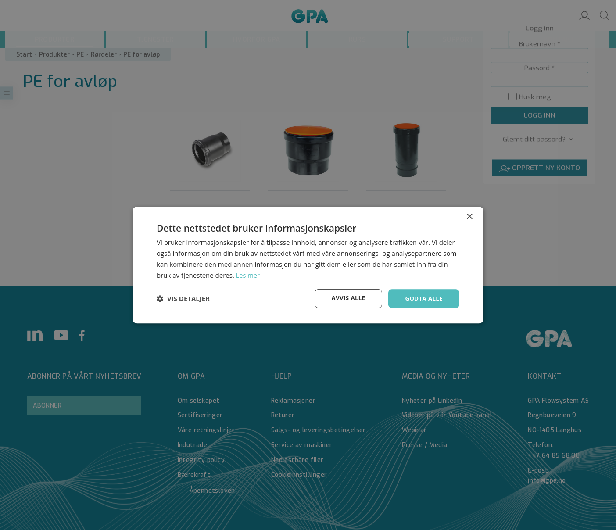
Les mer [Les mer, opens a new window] (248, 274)
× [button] (469, 216)
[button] (183, 299)
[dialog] (308, 265)
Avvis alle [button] (345, 298)
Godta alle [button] (423, 298)
